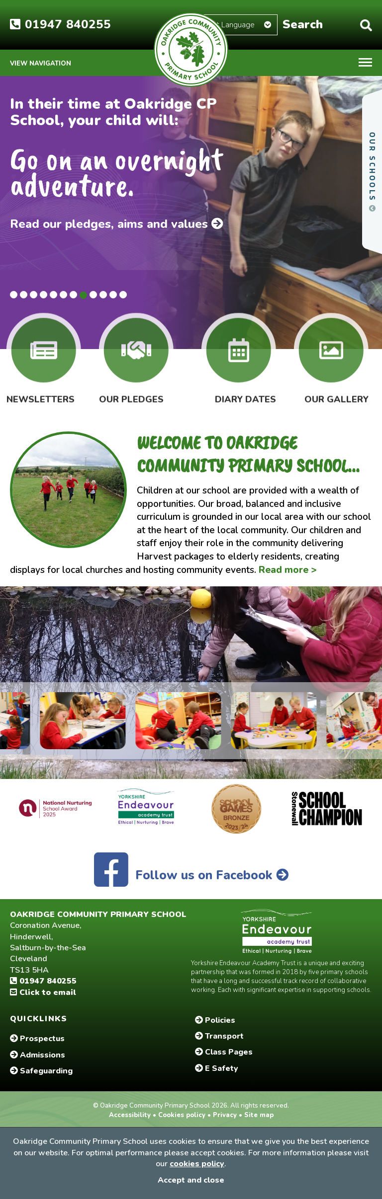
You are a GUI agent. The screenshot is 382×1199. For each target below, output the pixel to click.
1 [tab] (13, 294)
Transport (219, 1036)
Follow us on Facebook (191, 875)
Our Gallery (336, 392)
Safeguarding (41, 1070)
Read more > (288, 570)
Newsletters (40, 392)
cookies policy (197, 1163)
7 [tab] (73, 294)
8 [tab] (83, 295)
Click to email (43, 992)
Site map (258, 1115)
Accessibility (131, 1115)
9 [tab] (93, 294)
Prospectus (37, 1038)
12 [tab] (123, 294)
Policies (215, 1020)
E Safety (216, 1068)
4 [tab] (43, 294)
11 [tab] (113, 294)
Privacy (225, 1115)
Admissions (37, 1055)
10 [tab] (103, 294)
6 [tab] (63, 294)
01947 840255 (60, 24)
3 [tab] (33, 294)
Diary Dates (245, 392)
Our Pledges (131, 392)
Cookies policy (181, 1115)
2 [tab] (23, 294)
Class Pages (224, 1052)
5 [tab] (53, 294)
